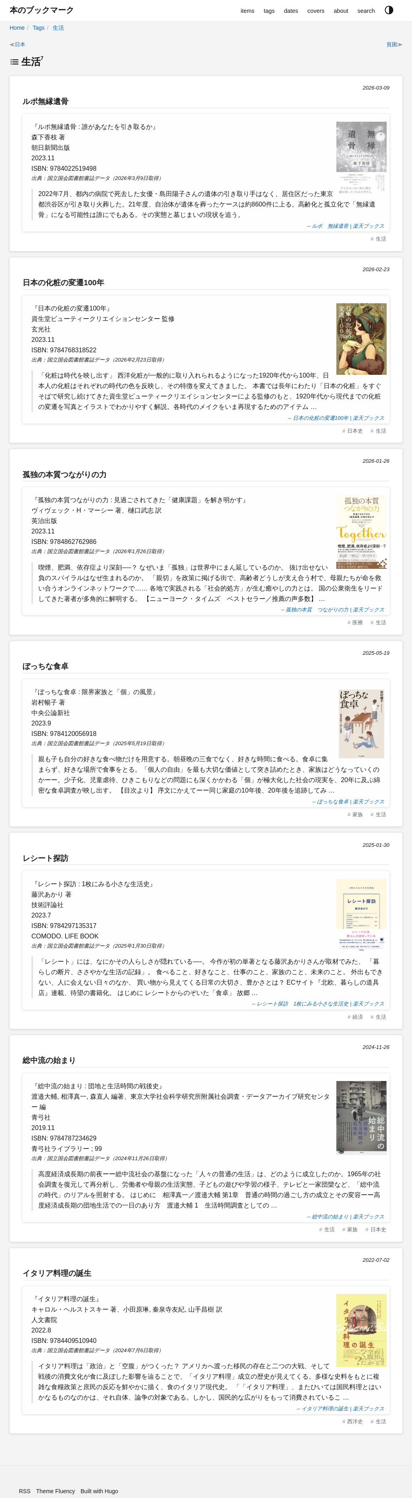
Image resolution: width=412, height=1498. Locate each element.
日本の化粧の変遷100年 (63, 282)
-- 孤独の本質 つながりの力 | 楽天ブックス (332, 610)
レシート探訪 (45, 858)
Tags (39, 28)
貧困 (392, 44)
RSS (25, 1491)
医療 (357, 622)
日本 (20, 44)
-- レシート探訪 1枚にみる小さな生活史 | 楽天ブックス (318, 1004)
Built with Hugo (99, 1491)
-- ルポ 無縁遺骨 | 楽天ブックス (345, 226)
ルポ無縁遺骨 (45, 101)
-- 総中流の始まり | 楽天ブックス (345, 1217)
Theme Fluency (55, 1491)
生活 (58, 28)
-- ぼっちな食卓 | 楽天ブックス (348, 802)
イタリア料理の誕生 (57, 1273)
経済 (357, 1017)
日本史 (355, 431)
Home (17, 28)
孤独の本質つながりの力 (65, 474)
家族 (357, 814)
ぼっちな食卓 (45, 666)
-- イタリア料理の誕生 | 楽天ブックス (340, 1409)
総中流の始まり (49, 1060)
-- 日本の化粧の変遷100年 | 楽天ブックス (336, 418)
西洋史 (355, 1421)
